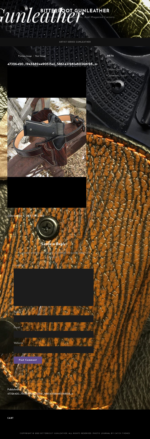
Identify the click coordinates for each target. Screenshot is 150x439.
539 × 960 (38, 216)
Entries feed (114, 69)
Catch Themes (122, 433)
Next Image (40, 56)
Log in (111, 63)
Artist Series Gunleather (75, 42)
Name (18, 312)
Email (18, 327)
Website (18, 343)
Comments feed (116, 75)
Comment (20, 265)
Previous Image (25, 56)
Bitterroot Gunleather (75, 11)
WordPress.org (115, 82)
